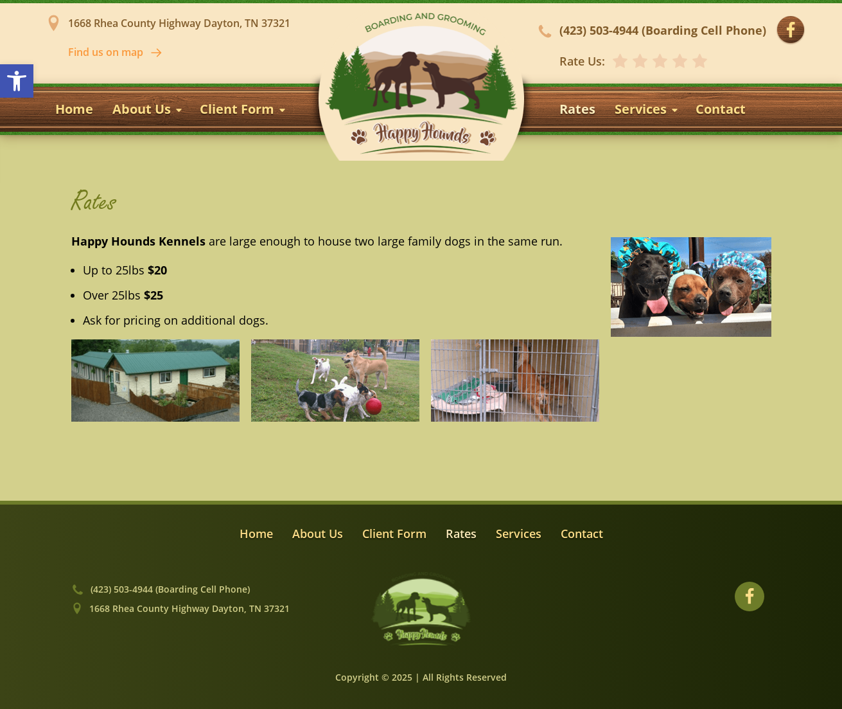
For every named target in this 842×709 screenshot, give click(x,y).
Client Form (243, 109)
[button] (16, 81)
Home (74, 109)
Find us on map (115, 52)
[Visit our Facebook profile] (790, 30)
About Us (148, 109)
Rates (577, 109)
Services (647, 109)
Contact (721, 109)
